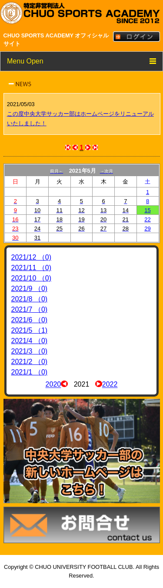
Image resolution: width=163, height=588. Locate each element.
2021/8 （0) (29, 299)
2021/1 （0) (29, 372)
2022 (110, 384)
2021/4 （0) (29, 340)
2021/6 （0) (29, 320)
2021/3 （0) (29, 351)
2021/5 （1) (29, 330)
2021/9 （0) (29, 288)
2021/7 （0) (29, 309)
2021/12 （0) (31, 257)
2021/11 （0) (31, 267)
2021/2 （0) (29, 361)
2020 (53, 384)
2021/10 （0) (31, 278)
